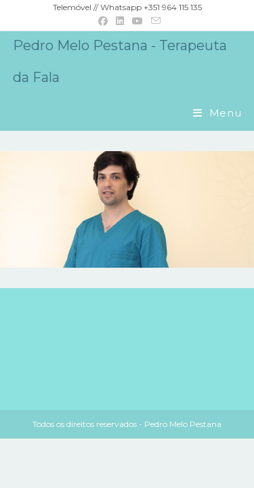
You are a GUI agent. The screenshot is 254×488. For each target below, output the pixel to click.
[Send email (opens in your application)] (154, 21)
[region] (127, 209)
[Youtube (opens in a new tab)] (137, 21)
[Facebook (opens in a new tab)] (103, 21)
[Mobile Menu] (217, 112)
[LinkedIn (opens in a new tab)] (120, 21)
